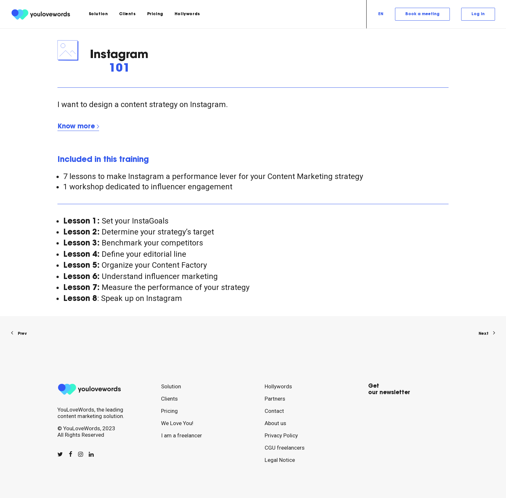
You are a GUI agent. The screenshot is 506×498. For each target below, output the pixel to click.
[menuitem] (98, 14)
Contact (274, 411)
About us (275, 423)
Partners (275, 398)
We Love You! (177, 423)
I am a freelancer (181, 435)
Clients (127, 14)
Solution (98, 14)
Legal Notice (280, 460)
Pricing (155, 14)
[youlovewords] (42, 14)
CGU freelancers (285, 447)
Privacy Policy (281, 435)
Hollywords (187, 14)
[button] (60, 454)
